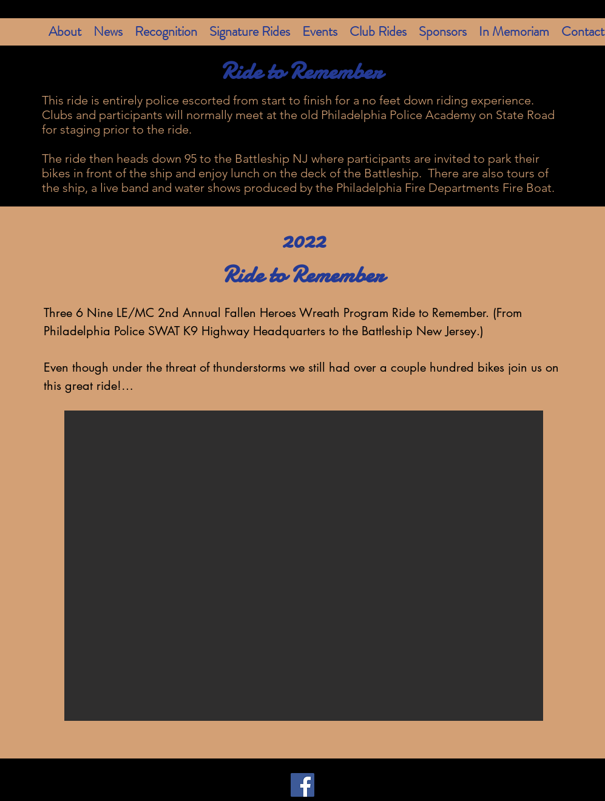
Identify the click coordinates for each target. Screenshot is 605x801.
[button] (303, 566)
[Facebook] (302, 785)
